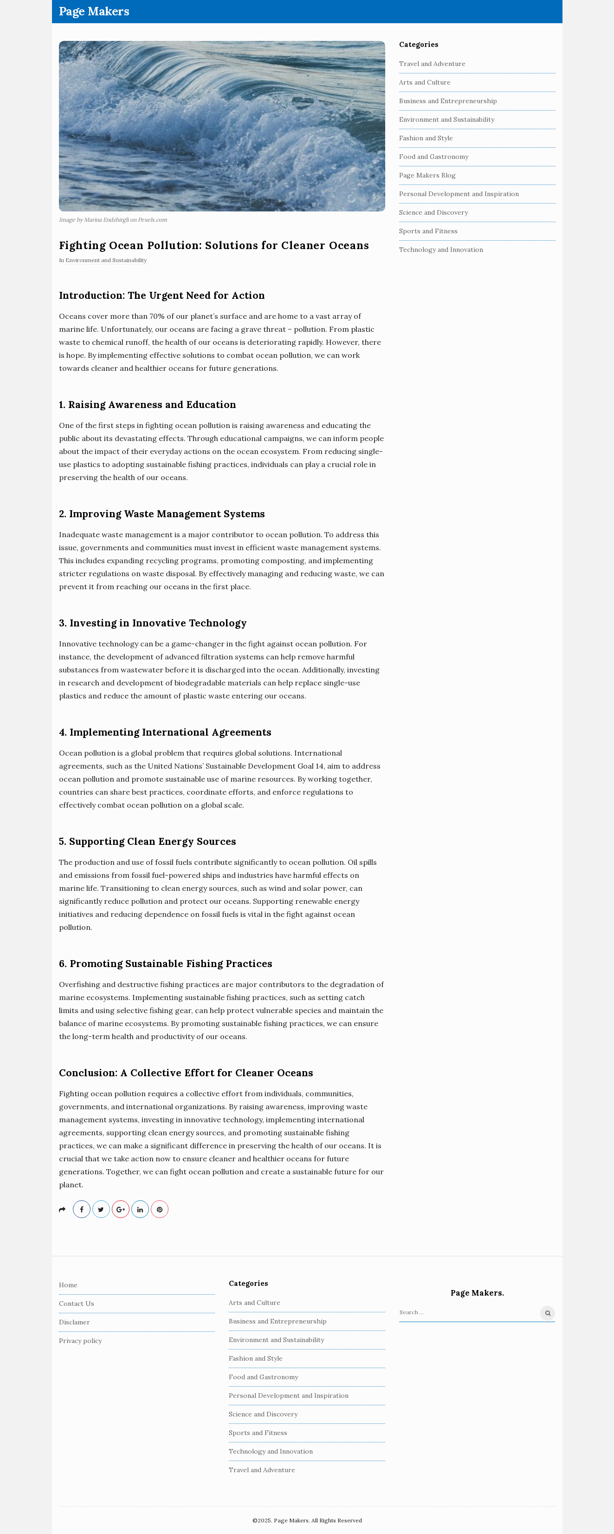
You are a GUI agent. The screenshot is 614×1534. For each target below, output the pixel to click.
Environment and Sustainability (106, 260)
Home (68, 1285)
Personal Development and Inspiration (459, 194)
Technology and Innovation (441, 249)
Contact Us (76, 1303)
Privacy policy (80, 1340)
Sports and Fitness (428, 231)
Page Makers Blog (427, 175)
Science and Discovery (433, 212)
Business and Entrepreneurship (448, 101)
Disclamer (74, 1322)
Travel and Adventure (432, 63)
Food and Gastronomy (433, 156)
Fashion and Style (426, 138)
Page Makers (94, 11)
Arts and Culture (425, 82)
